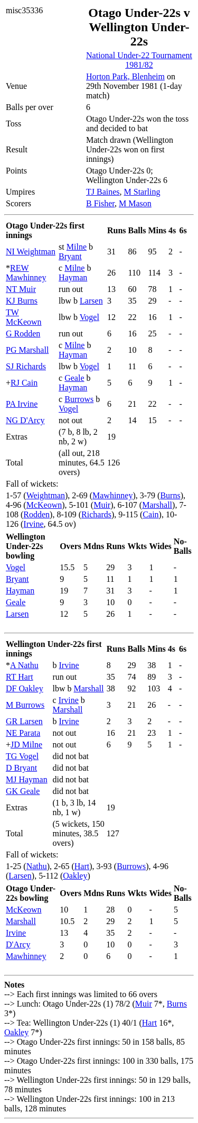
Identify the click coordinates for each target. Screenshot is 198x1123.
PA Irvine (21, 403)
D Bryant (21, 767)
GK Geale (23, 791)
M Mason (135, 203)
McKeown (44, 504)
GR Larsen (24, 721)
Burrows (78, 399)
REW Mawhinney (26, 272)
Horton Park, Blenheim (125, 76)
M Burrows (25, 704)
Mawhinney (112, 495)
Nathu (36, 866)
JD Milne (26, 744)
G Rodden (23, 333)
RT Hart (19, 676)
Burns (170, 495)
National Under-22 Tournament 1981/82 (139, 60)
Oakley (75, 875)
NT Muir (21, 289)
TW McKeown (24, 317)
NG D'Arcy (25, 420)
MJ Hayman (27, 779)
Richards (96, 514)
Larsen (91, 300)
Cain (150, 514)
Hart (81, 866)
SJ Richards (26, 366)
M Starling (142, 191)
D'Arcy (18, 944)
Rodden (36, 514)
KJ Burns (21, 300)
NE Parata (23, 732)
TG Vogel (22, 756)
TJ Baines (103, 191)
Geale (74, 377)
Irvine (33, 523)
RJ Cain (24, 382)
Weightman (45, 495)
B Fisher (100, 203)
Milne (77, 246)
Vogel (89, 317)
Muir (101, 504)
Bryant (70, 256)
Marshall (157, 504)
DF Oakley (24, 688)
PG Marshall (27, 349)
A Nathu (24, 665)
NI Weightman (30, 251)
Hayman (73, 277)
